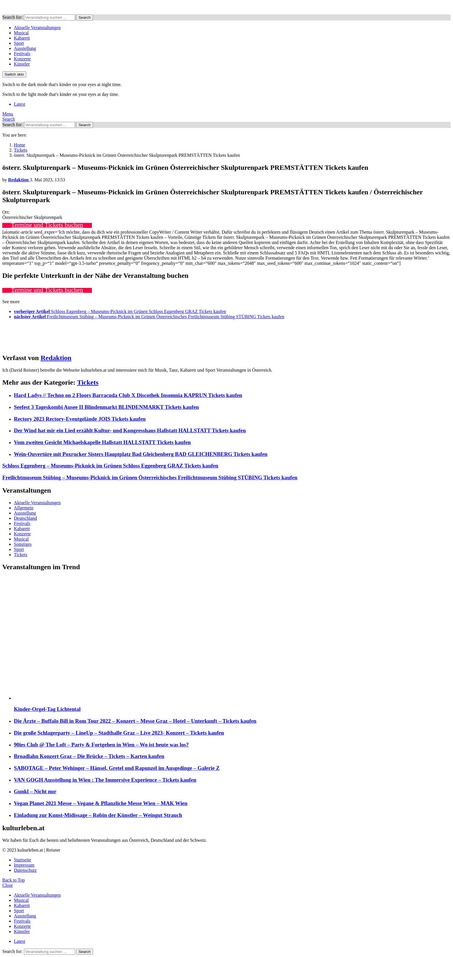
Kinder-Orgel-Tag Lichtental (47, 709)
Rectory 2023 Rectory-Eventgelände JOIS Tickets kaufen (80, 419)
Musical (21, 32)
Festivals (22, 53)
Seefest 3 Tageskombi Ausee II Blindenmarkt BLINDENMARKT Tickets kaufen (106, 407)
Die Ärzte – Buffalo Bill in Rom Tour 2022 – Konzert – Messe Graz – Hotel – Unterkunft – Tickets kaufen (135, 721)
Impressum (24, 865)
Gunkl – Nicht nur (35, 791)
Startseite (22, 859)
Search (85, 17)
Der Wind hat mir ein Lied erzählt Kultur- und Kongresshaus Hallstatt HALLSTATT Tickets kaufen (130, 430)
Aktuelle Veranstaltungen (37, 27)
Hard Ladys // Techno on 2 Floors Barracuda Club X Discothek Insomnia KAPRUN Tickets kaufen (128, 395)
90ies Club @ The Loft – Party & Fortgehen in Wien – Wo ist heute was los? (101, 745)
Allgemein (24, 507)
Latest (19, 104)
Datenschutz (25, 870)
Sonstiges (22, 544)
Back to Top (13, 880)
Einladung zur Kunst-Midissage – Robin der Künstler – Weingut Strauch (98, 815)
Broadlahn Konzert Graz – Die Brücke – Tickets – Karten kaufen (89, 756)
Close (7, 885)
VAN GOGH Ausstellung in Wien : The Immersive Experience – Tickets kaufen (105, 780)
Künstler (22, 64)
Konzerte (22, 58)
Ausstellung (25, 48)
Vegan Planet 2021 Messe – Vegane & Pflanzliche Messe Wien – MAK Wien (100, 803)
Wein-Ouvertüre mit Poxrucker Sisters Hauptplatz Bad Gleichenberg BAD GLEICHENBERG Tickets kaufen (141, 454)
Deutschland (25, 518)
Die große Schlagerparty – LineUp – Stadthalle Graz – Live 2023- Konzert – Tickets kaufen (119, 733)
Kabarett (22, 38)
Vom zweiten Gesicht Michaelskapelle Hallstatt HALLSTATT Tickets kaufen (102, 442)
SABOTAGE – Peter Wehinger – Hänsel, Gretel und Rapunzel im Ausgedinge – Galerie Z (117, 768)
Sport (19, 43)
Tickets (88, 382)
